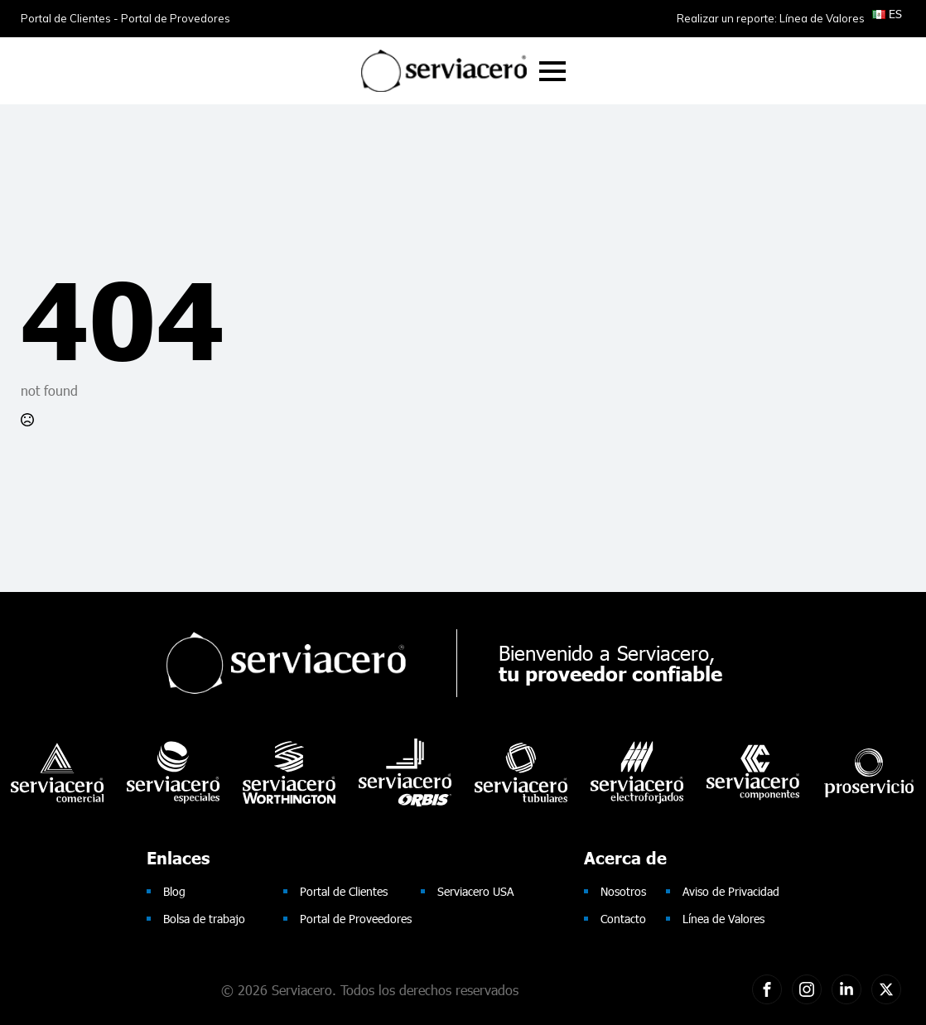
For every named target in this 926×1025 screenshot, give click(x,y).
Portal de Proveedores (356, 918)
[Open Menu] (552, 71)
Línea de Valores (723, 918)
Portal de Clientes (344, 891)
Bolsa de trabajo (204, 918)
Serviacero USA (475, 891)
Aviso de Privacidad (730, 891)
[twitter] (886, 989)
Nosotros (623, 891)
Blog (174, 891)
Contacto (623, 918)
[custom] (767, 989)
